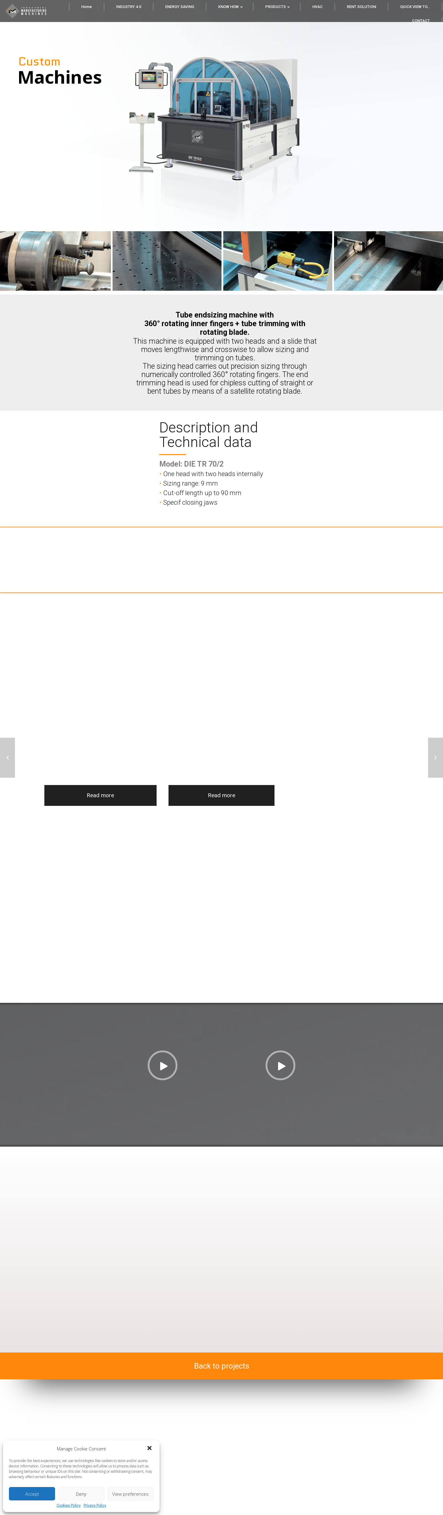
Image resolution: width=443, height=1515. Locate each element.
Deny (81, 1494)
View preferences (130, 1494)
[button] (150, 1448)
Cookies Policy (69, 1505)
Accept (32, 1494)
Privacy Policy (95, 1505)
